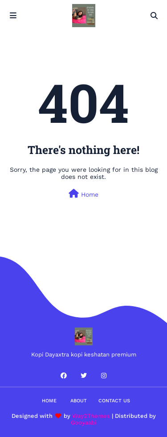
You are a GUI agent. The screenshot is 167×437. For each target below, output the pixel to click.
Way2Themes (91, 416)
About (78, 401)
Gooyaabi (84, 422)
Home (83, 193)
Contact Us (114, 401)
